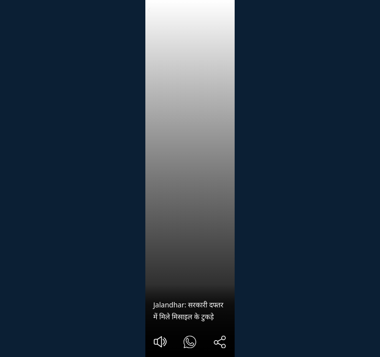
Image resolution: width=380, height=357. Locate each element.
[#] (190, 343)
